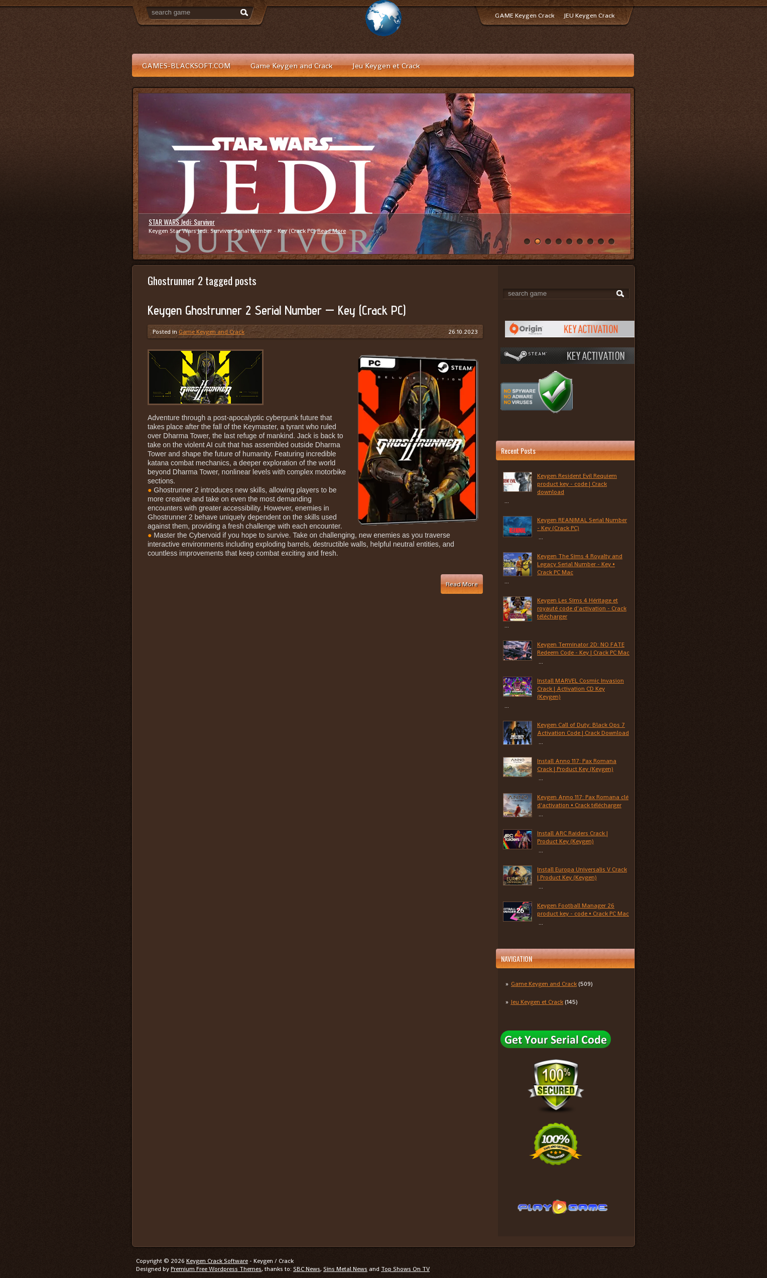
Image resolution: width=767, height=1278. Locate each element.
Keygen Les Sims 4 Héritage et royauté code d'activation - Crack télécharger (581, 608)
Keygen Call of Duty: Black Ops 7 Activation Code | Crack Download (583, 729)
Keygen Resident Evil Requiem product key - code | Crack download (577, 484)
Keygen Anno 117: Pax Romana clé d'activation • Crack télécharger (582, 801)
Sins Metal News (345, 1269)
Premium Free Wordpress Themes (216, 1269)
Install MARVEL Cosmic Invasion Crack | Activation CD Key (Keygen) (580, 689)
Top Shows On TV (405, 1269)
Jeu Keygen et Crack (386, 65)
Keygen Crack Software (217, 1261)
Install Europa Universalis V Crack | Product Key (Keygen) (582, 873)
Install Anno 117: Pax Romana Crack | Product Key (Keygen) (576, 765)
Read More (331, 231)
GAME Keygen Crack (524, 15)
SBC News (306, 1269)
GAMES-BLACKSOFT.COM (186, 65)
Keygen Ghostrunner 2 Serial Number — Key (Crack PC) (277, 310)
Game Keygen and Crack (291, 65)
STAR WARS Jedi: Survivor (182, 221)
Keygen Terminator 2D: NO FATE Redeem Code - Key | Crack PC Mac (583, 649)
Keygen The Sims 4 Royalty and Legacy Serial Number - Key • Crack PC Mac (579, 564)
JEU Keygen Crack (589, 15)
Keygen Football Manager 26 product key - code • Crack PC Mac (583, 910)
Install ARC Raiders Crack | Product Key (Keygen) (572, 837)
